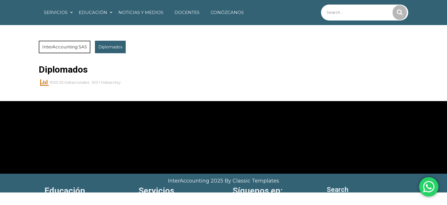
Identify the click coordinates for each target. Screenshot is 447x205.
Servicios (56, 12)
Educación (93, 12)
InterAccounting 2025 (196, 181)
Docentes (187, 12)
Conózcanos (227, 12)
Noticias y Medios (140, 12)
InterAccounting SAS (64, 47)
